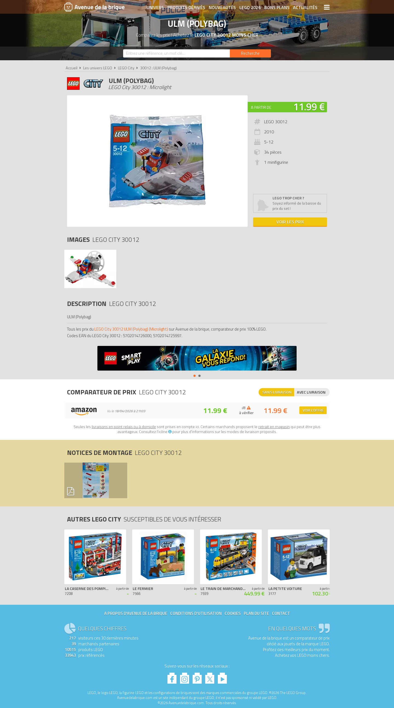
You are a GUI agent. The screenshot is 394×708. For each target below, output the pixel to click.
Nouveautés (222, 7)
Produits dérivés (186, 7)
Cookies (233, 613)
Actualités (305, 7)
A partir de (261, 107)
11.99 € (309, 106)
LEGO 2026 (250, 7)
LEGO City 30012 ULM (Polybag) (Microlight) (131, 329)
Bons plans (276, 7)
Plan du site (256, 613)
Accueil (71, 68)
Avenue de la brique (94, 7)
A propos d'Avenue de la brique (135, 613)
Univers (155, 7)
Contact (281, 613)
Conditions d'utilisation (196, 613)
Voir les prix (290, 222)
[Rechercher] (250, 53)
